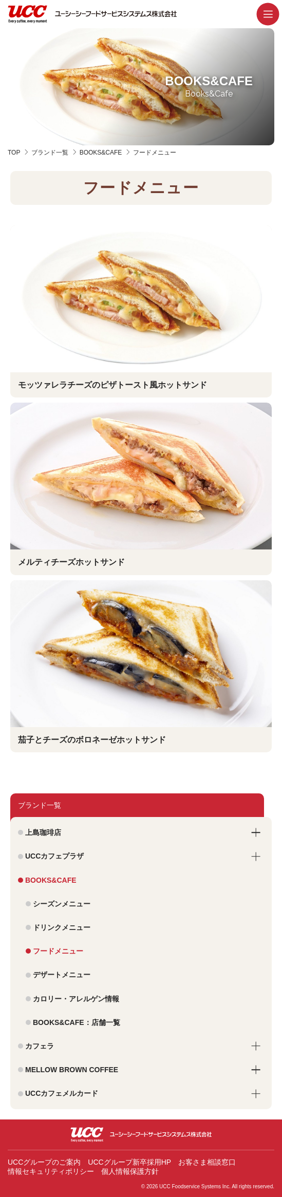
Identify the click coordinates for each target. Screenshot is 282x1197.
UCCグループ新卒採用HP (129, 1162)
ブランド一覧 (49, 152)
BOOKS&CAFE (101, 152)
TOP (14, 152)
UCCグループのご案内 (44, 1162)
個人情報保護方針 (130, 1171)
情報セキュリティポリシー (51, 1171)
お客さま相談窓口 (207, 1162)
